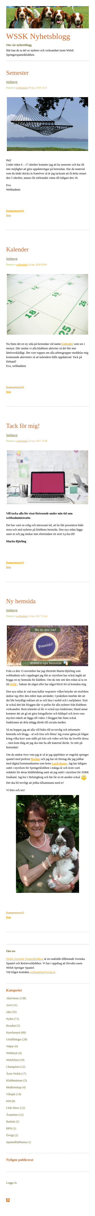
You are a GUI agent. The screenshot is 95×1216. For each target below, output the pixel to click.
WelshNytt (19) (15, 1060)
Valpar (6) (12, 1046)
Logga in (11, 1182)
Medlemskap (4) (16, 1087)
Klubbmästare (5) (16, 1080)
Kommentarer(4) (15, 562)
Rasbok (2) (12, 1121)
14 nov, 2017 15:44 (37, 616)
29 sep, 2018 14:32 (37, 87)
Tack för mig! (23, 425)
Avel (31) (11, 1005)
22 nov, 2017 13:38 (37, 441)
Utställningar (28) (16, 1039)
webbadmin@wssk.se (42, 972)
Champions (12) (15, 1066)
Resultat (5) (13, 1025)
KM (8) (10, 1101)
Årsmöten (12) (14, 1114)
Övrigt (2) (12, 1135)
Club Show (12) (15, 1108)
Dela (8, 215)
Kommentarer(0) (15, 210)
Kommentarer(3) (15, 912)
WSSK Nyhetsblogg (38, 36)
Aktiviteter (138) (16, 998)
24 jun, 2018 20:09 (37, 264)
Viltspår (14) (13, 1094)
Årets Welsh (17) (16, 1073)
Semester (17, 72)
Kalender (17, 249)
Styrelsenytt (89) (16, 1032)
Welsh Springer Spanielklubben (24, 959)
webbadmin (22, 87)
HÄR (13, 684)
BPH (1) (11, 1128)
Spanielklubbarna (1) (18, 1142)
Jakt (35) (11, 1012)
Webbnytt (11, 82)
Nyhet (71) (12, 1019)
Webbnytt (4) (14, 1053)
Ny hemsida (21, 601)
